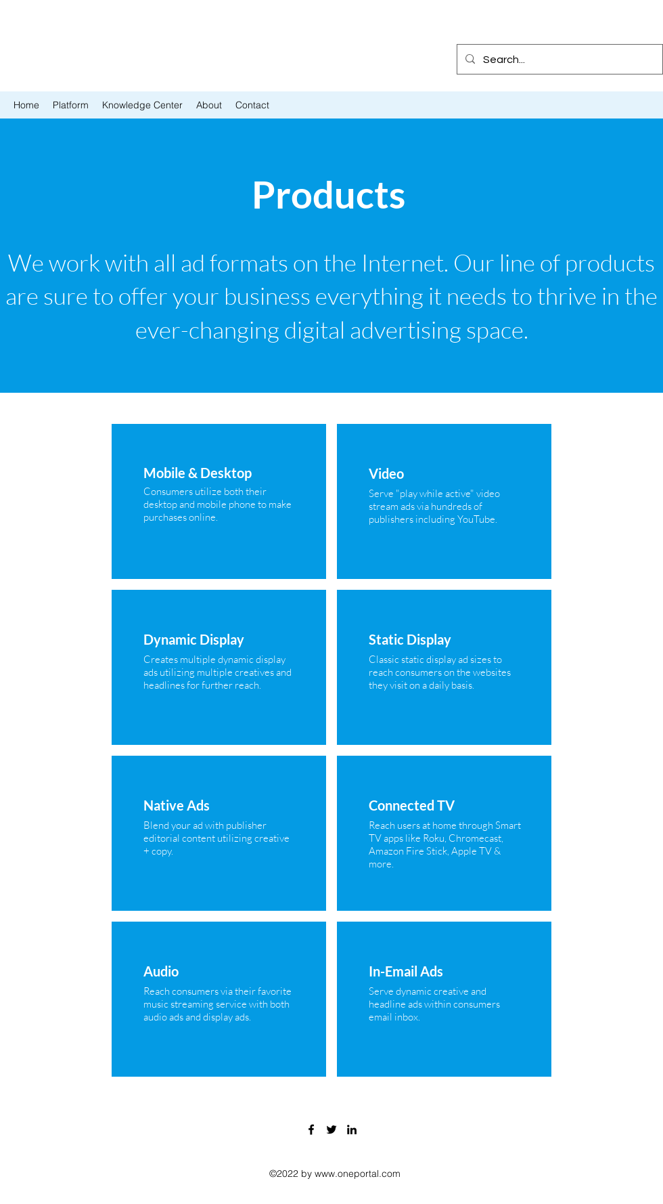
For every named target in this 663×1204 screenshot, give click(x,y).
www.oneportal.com (358, 1173)
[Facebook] (311, 1129)
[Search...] (558, 59)
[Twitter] (331, 1129)
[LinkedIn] (352, 1129)
